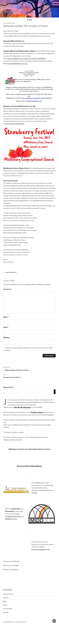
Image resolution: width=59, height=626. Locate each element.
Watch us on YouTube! (11, 565)
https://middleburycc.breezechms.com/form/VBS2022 (26, 58)
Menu (29, 19)
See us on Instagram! (10, 569)
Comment (7, 289)
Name (6, 317)
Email (5, 327)
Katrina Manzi (10, 23)
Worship (5, 612)
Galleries (5, 598)
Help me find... (8, 387)
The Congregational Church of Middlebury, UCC (14, 516)
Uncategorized (7, 608)
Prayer (5, 605)
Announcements (11, 272)
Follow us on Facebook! (11, 561)
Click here (12, 449)
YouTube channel (36, 412)
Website (6, 337)
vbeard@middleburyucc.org (18, 63)
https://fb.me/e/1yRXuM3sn (14, 124)
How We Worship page (22, 407)
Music (5, 601)
